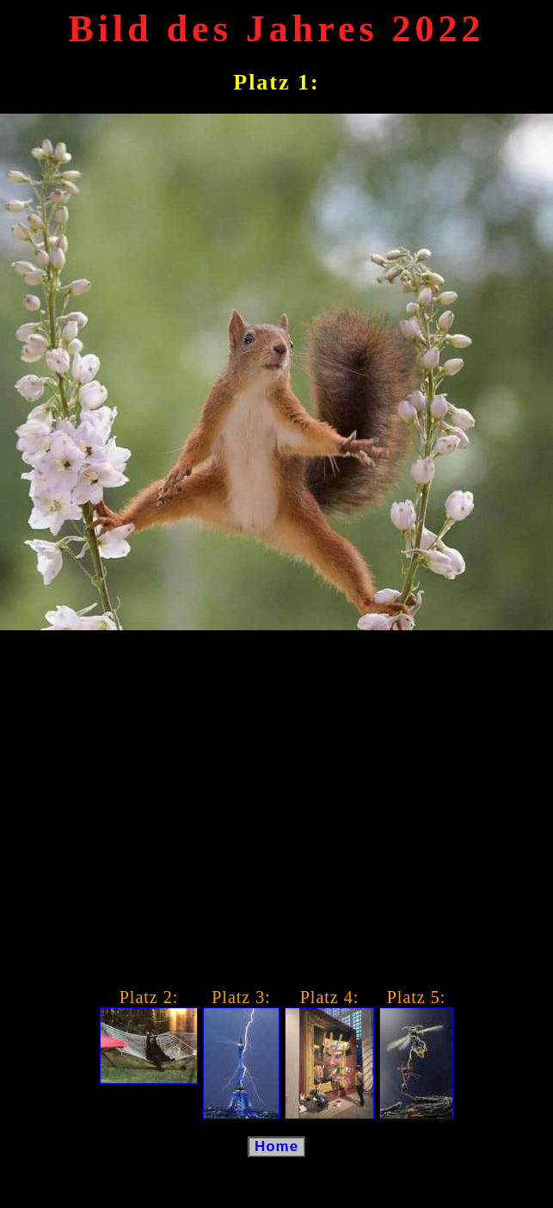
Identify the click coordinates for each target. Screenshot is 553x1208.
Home (276, 1146)
